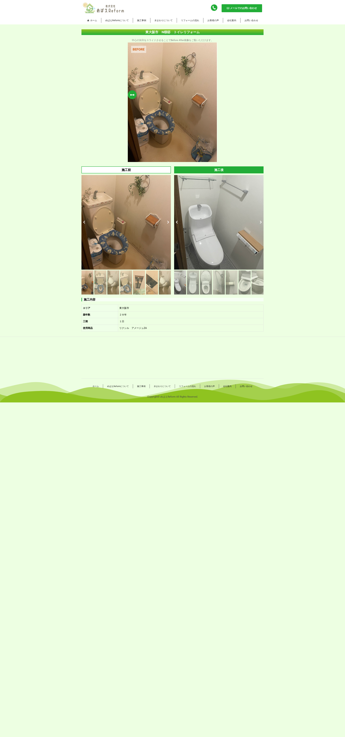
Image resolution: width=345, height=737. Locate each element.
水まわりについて (163, 20)
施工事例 (141, 20)
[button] (84, 222)
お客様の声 (213, 20)
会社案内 (231, 20)
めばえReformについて (117, 20)
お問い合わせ (251, 20)
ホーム (93, 20)
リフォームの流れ (190, 20)
